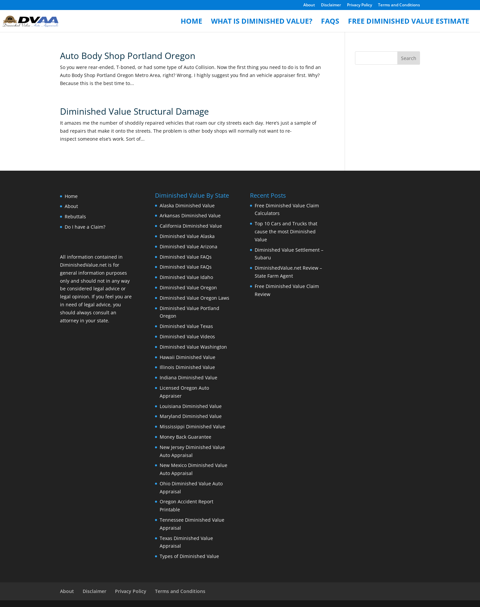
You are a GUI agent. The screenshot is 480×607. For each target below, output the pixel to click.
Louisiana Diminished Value (191, 406)
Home (191, 22)
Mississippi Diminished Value (192, 426)
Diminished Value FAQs (186, 257)
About (309, 5)
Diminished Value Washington (193, 347)
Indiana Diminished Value (188, 377)
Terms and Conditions (399, 5)
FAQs (330, 22)
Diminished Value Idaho (186, 277)
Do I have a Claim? (85, 227)
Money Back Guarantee (185, 437)
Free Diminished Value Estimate (408, 22)
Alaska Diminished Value (187, 205)
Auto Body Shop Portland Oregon (127, 56)
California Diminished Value (191, 226)
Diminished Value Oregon (188, 287)
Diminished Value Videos (187, 336)
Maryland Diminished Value (191, 416)
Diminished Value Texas (186, 326)
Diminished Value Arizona (188, 246)
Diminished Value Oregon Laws (194, 298)
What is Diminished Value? (261, 22)
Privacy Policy (359, 5)
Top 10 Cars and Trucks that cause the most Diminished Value (286, 231)
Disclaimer (331, 5)
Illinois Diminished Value (187, 367)
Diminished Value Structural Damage (134, 111)
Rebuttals (75, 216)
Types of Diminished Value (189, 556)
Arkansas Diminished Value (190, 215)
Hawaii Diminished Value (187, 357)
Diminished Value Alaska (187, 236)
